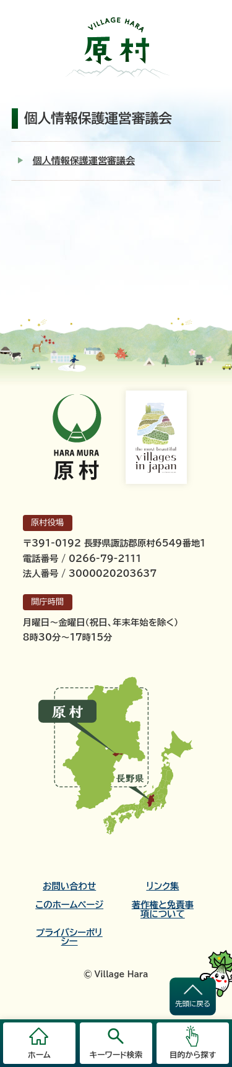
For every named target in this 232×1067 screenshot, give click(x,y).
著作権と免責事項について (163, 909)
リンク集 (162, 886)
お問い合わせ (69, 886)
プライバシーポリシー (70, 937)
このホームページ (69, 905)
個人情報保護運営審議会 (84, 160)
